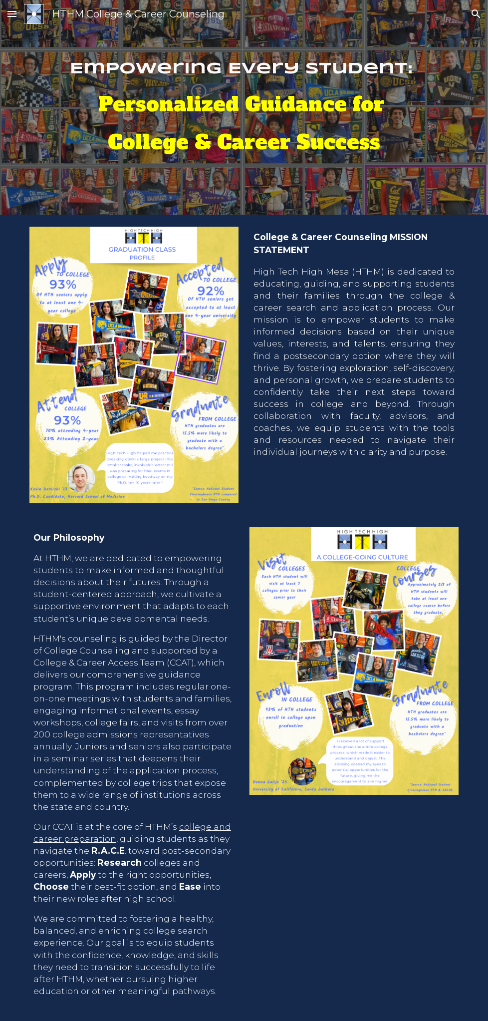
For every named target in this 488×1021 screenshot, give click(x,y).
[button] (12, 13)
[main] (244, 107)
